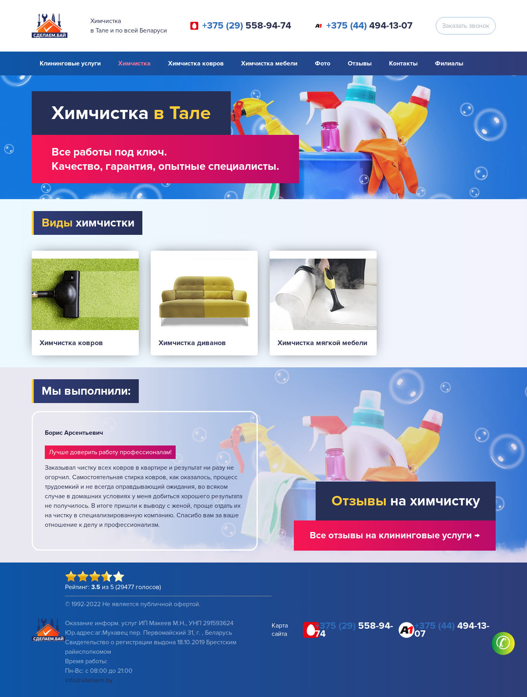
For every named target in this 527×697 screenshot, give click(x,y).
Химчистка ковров (196, 63)
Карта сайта (280, 630)
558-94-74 (246, 26)
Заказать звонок (465, 26)
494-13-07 (369, 26)
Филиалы (449, 63)
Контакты (403, 63)
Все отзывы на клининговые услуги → (395, 535)
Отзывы (360, 63)
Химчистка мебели (269, 63)
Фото (322, 63)
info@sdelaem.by (89, 680)
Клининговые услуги (70, 63)
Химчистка (134, 63)
